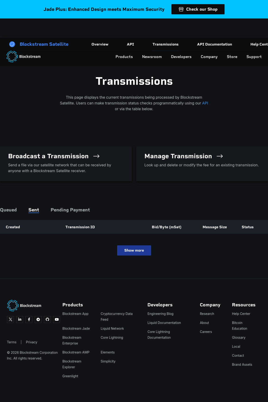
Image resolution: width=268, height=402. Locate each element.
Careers (206, 332)
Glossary (238, 337)
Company (187, 27)
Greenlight (70, 376)
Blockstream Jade (76, 328)
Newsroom (130, 27)
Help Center (241, 314)
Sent (33, 210)
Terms (11, 342)
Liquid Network (112, 328)
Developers (159, 27)
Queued (8, 210)
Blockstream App (75, 314)
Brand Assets (242, 364)
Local (236, 346)
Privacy (31, 342)
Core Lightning (112, 337)
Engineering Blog (160, 314)
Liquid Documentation (164, 323)
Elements (108, 352)
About (204, 323)
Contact (238, 355)
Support (232, 27)
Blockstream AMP (75, 352)
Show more (134, 250)
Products (102, 27)
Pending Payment (70, 210)
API (205, 103)
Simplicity (108, 361)
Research (207, 314)
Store (210, 27)
